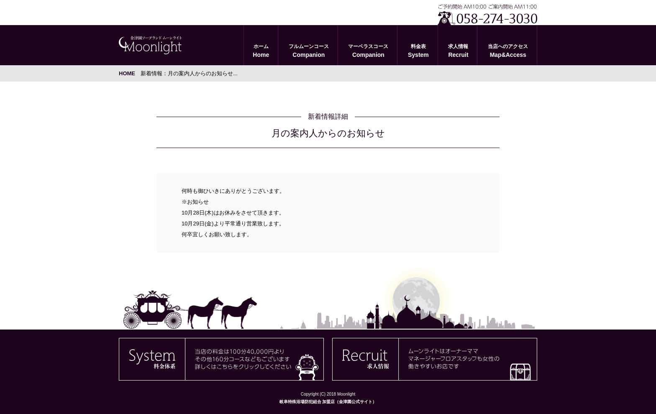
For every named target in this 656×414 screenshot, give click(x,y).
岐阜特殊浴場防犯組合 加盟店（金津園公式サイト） (328, 401)
